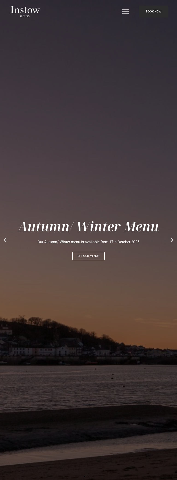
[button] (125, 11)
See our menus (88, 256)
